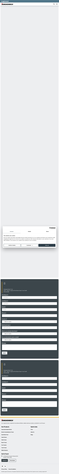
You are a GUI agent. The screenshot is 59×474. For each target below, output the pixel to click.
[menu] (57, 4)
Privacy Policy (4, 469)
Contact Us (5, 460)
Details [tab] (29, 231)
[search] (54, 4)
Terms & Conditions (12, 469)
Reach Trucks (4, 442)
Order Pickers (4, 437)
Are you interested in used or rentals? (10, 337)
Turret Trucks (4, 447)
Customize (30, 245)
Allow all (47, 245)
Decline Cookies (12, 245)
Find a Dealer (12, 460)
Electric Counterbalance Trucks (7, 432)
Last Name (4, 301)
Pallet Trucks (3, 439)
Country (4, 319)
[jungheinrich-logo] (7, 4)
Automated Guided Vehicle (6, 429)
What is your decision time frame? (9, 331)
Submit (4, 352)
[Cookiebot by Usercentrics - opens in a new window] (50, 228)
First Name (4, 295)
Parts (32, 429)
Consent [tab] (11, 231)
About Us (32, 432)
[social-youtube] (2, 466)
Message (4, 343)
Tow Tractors (3, 445)
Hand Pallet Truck (4, 434)
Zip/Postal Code (5, 325)
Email (3, 307)
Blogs (32, 434)
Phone (3, 313)
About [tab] (47, 231)
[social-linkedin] (5, 466)
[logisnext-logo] (7, 420)
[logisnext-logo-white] (5, 1)
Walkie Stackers (4, 450)
